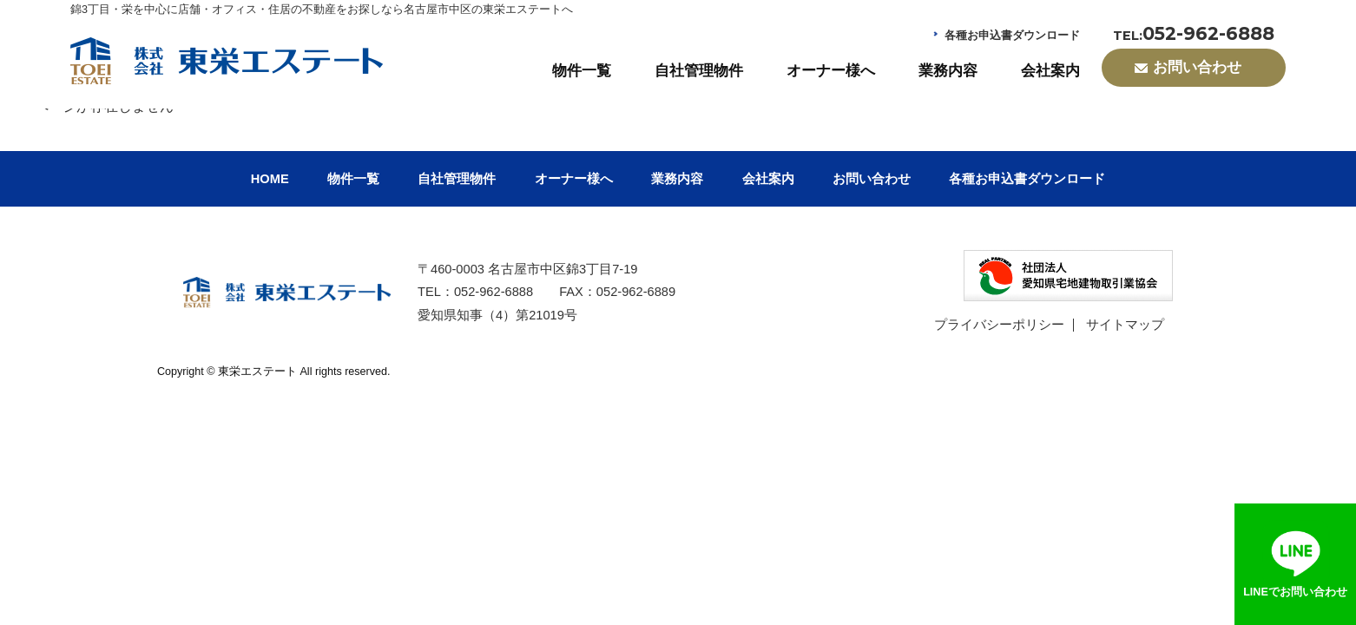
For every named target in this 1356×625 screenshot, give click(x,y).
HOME (270, 179)
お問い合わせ (872, 179)
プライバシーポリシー (999, 325)
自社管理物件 (699, 70)
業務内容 (948, 70)
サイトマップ (1125, 325)
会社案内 (1050, 70)
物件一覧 (581, 70)
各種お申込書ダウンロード (1012, 36)
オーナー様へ (831, 70)
